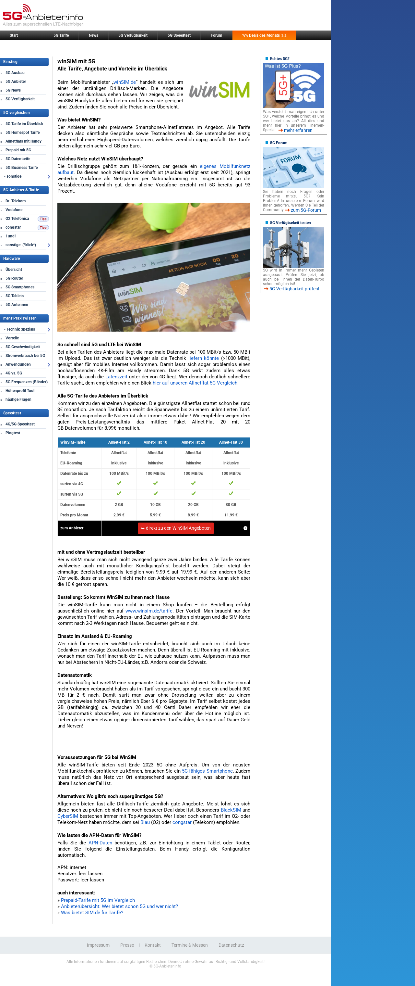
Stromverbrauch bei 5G (25, 355)
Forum (216, 35)
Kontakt (153, 945)
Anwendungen (18, 364)
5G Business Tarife (22, 167)
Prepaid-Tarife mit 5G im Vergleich (98, 900)
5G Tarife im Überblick (24, 123)
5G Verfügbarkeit (133, 35)
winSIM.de (124, 82)
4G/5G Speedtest (20, 424)
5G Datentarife (18, 159)
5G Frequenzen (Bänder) (27, 382)
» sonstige (12, 176)
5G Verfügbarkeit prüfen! (294, 288)
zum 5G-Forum (306, 210)
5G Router (14, 278)
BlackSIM (231, 810)
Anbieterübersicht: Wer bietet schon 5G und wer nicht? (119, 906)
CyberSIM (67, 816)
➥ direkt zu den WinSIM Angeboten (176, 528)
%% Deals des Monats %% (264, 35)
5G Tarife (61, 35)
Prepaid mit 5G (18, 150)
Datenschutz (231, 945)
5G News (13, 90)
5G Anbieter (16, 81)
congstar (13, 227)
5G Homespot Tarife (23, 132)
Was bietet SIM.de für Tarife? (92, 913)
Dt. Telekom (16, 201)
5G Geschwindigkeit (23, 347)
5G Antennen (17, 304)
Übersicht (14, 269)
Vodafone (14, 210)
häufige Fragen (18, 399)
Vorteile (12, 338)
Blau (145, 822)
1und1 (11, 236)
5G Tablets (15, 296)
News (93, 35)
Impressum (98, 945)
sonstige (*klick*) (21, 245)
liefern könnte (203, 358)
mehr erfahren (298, 130)
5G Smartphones (20, 287)
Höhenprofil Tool (20, 390)
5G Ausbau (15, 72)
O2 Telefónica (17, 218)
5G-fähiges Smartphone (207, 771)
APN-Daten (100, 843)
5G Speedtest (179, 35)
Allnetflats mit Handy (24, 141)
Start (14, 35)
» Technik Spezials (19, 329)
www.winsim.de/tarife (148, 611)
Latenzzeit (116, 377)
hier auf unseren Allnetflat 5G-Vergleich (195, 383)
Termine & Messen (190, 945)
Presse (127, 945)
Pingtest (13, 433)
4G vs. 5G (14, 373)
